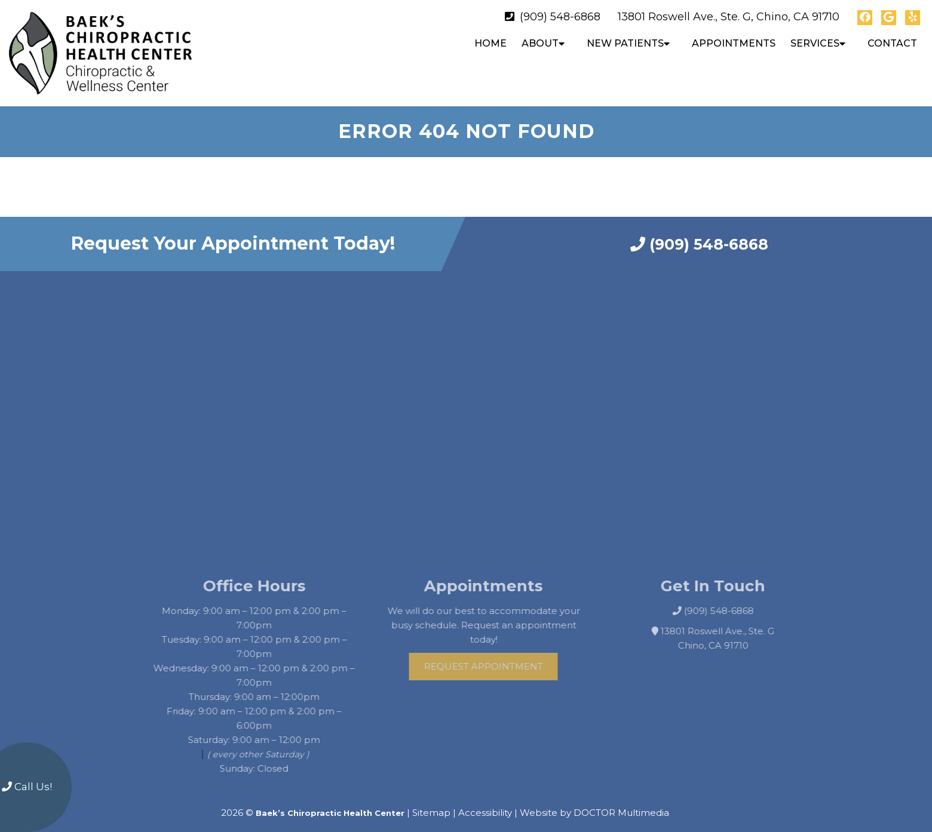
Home (490, 43)
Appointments (733, 43)
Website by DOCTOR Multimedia (594, 802)
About (540, 43)
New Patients (625, 43)
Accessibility (485, 802)
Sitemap (431, 802)
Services (814, 43)
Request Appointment (495, 656)
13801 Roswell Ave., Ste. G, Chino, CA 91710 (728, 16)
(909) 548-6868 (560, 16)
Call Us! (27, 787)
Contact (892, 43)
